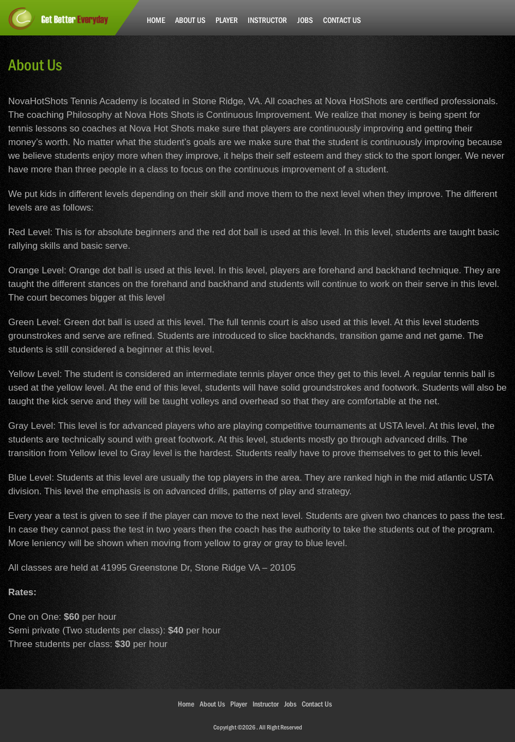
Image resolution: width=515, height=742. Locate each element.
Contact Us (342, 20)
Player (226, 20)
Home (156, 20)
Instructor (267, 20)
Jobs (305, 20)
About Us (190, 20)
